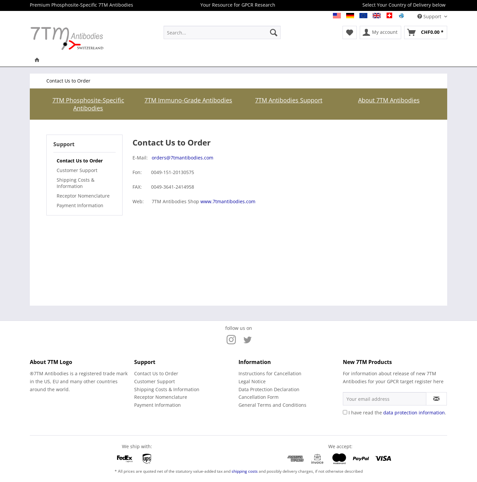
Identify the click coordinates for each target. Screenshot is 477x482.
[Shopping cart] (425, 32)
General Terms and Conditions (272, 405)
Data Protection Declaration (268, 389)
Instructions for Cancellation (269, 373)
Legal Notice (252, 381)
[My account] (380, 32)
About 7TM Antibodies (389, 100)
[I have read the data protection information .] (345, 412)
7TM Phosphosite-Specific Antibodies (88, 104)
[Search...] (222, 32)
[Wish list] (350, 32)
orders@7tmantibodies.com (182, 157)
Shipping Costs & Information (75, 183)
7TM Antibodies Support (288, 100)
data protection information (414, 412)
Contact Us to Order (80, 160)
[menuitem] (222, 32)
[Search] (274, 32)
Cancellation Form (258, 397)
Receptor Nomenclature (83, 196)
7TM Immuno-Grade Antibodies (188, 100)
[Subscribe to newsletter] (436, 398)
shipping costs (245, 471)
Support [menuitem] (430, 16)
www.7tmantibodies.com (227, 201)
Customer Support (77, 170)
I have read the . (397, 412)
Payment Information (80, 205)
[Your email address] (384, 398)
